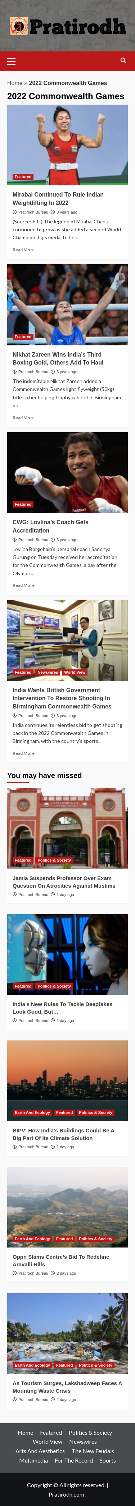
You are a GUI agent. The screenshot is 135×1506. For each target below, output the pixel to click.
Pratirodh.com (66, 1494)
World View (47, 1441)
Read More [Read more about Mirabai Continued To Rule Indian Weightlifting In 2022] (24, 249)
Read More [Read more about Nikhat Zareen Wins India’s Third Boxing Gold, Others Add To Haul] (24, 417)
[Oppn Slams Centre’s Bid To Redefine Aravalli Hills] (67, 1207)
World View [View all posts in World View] (74, 672)
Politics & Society (90, 1432)
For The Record (74, 1460)
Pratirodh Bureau (33, 212)
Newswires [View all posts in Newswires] (47, 672)
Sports (108, 1460)
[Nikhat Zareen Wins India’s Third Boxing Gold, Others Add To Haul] (67, 304)
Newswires (83, 1441)
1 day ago (65, 894)
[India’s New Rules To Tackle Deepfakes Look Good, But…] (67, 954)
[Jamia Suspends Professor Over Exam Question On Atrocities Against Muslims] (67, 828)
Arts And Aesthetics (40, 1450)
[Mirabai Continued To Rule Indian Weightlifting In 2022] (67, 145)
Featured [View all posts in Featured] (23, 176)
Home (15, 83)
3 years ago (67, 212)
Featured (51, 1432)
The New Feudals (93, 1450)
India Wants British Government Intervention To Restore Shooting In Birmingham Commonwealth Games (62, 698)
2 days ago (66, 1273)
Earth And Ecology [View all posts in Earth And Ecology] (32, 1112)
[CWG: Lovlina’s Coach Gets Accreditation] (67, 472)
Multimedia (33, 1460)
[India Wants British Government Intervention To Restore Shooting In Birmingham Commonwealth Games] (67, 640)
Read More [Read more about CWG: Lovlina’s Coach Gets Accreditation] (24, 585)
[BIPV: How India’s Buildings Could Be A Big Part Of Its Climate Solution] (67, 1080)
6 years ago (67, 716)
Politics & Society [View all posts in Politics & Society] (54, 860)
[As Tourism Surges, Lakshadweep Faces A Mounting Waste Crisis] (67, 1333)
